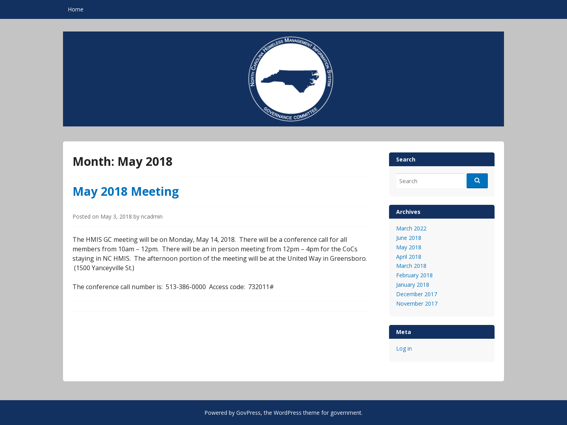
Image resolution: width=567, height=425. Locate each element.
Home (75, 9)
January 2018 (412, 284)
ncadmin (152, 216)
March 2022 (411, 228)
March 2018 (411, 265)
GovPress (248, 412)
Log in (404, 348)
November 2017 (416, 303)
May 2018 (408, 247)
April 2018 (408, 256)
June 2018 (408, 237)
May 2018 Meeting (125, 191)
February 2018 (414, 275)
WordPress (288, 412)
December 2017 (416, 294)
